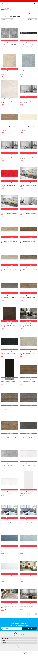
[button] (35, 3)
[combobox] (7, 19)
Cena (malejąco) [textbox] (4, 19)
